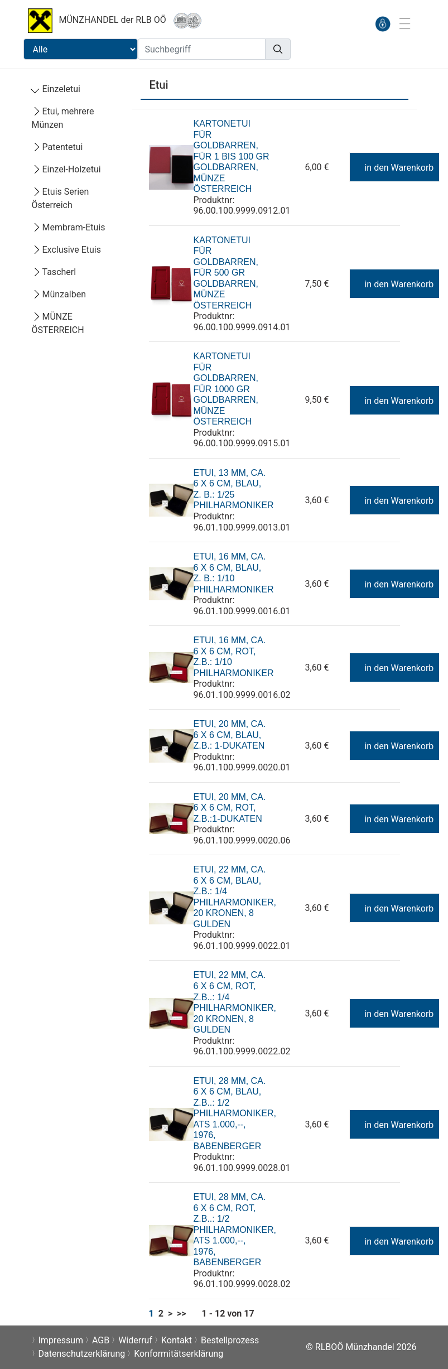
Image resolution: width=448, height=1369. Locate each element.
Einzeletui (56, 89)
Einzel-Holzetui (66, 169)
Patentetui (57, 147)
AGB (100, 1340)
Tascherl (54, 272)
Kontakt (176, 1340)
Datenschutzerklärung (82, 1353)
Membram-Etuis (68, 227)
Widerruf (135, 1340)
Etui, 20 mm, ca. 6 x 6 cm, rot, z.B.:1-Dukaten (229, 807)
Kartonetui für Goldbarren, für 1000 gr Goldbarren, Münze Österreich (225, 388)
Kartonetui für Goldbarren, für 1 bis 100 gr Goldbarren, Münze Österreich (231, 156)
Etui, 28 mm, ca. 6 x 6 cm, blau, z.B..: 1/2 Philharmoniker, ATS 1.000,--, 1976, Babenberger (234, 1113)
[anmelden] (383, 23)
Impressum (61, 1340)
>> (181, 1313)
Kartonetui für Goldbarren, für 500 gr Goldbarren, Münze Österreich (225, 272)
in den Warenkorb (393, 167)
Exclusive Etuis (67, 249)
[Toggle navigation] (405, 23)
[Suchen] (278, 49)
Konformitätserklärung (178, 1353)
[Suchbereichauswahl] (80, 49)
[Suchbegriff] (202, 49)
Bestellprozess (230, 1340)
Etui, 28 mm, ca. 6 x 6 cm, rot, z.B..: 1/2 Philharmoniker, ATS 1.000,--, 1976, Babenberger (234, 1229)
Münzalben (59, 294)
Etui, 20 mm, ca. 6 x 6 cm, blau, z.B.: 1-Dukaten (229, 734)
